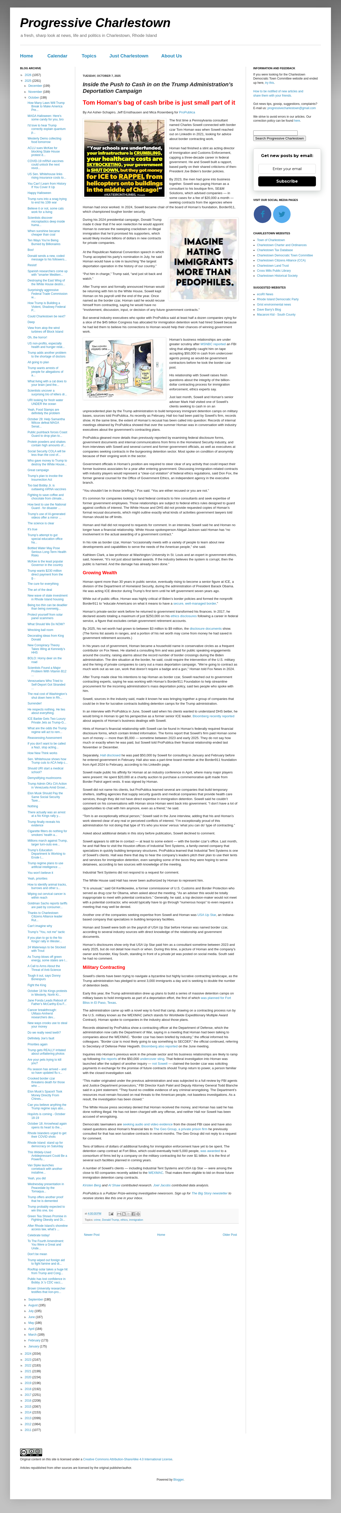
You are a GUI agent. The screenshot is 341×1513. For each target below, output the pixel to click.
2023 (28, 1359)
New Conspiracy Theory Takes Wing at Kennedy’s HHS (46, 648)
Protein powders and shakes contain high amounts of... (47, 443)
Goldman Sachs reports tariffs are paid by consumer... (47, 905)
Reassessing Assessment (45, 738)
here (297, 120)
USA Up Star (206, 915)
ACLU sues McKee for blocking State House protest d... (44, 151)
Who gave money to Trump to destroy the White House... (47, 462)
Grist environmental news (274, 304)
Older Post (230, 1235)
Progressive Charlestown (95, 23)
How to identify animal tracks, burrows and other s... (47, 886)
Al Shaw (114, 1185)
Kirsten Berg (92, 1185)
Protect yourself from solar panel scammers (45, 616)
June (32, 1317)
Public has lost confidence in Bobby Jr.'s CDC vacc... (46, 1280)
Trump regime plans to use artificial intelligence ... (45, 865)
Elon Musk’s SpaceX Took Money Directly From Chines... (45, 1095)
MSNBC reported (213, 344)
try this (269, 83)
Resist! (32, 265)
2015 (28, 1406)
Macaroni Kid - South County (276, 314)
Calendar (57, 55)
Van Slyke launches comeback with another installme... (45, 1169)
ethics (124, 1219)
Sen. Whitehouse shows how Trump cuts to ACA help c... (48, 760)
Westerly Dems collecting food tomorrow (44, 140)
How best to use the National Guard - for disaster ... (47, 506)
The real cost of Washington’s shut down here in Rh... (47, 695)
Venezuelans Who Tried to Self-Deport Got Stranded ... (46, 684)
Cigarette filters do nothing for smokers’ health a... (47, 832)
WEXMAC (155, 1173)
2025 (28, 81)
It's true (32, 529)
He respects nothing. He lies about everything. (46, 711)
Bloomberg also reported (159, 1046)
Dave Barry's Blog (269, 309)
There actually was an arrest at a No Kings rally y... (46, 814)
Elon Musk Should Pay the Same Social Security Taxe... (45, 796)
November (35, 92)
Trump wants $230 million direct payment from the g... (45, 574)
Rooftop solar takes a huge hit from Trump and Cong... (47, 1271)
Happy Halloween (39, 193)
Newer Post (92, 1235)
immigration (136, 1219)
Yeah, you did (37, 1178)
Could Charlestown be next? (46, 316)
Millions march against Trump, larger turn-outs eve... (47, 842)
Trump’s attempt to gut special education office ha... (45, 538)
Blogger (178, 1479)
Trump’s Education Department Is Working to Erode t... (46, 853)
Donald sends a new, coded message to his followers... (47, 257)
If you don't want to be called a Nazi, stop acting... (47, 745)
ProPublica (187, 112)
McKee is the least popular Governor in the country (45, 563)
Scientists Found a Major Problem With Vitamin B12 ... (47, 671)
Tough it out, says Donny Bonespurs (44, 977)
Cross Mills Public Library (274, 270)
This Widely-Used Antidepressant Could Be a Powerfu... (47, 1155)
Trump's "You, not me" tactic (46, 932)
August (33, 1305)
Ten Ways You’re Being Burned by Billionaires (44, 242)
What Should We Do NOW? (46, 624)
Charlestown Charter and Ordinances (282, 245)
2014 (28, 1412)
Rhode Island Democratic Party (278, 299)
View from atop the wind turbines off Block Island (45, 329)
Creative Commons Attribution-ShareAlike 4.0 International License (127, 1459)
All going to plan (38, 362)
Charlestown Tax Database (275, 250)
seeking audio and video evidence (148, 1124)
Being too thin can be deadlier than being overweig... (47, 606)
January (34, 1346)
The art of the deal (40, 590)
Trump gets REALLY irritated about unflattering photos (47, 1051)
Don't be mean (37, 1254)
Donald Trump (110, 1219)
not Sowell (159, 1063)
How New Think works (42, 753)
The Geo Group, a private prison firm (180, 1129)
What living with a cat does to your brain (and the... (47, 383)
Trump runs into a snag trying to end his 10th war (47, 200)
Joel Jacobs (162, 1185)
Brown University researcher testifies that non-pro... (46, 1290)
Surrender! (35, 703)
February (34, 1340)
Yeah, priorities (37, 878)
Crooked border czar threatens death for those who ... (46, 1082)
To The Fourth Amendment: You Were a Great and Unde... (46, 1244)
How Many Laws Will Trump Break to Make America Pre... (46, 106)
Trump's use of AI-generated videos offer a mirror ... (46, 515)
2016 (28, 1400)
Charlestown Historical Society (277, 275)
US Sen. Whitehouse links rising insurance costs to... (47, 175)
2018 (28, 1389)
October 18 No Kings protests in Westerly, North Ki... (47, 992)
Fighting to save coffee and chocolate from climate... (46, 496)
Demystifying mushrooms (44, 778)
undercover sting (152, 1059)
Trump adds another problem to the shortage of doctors (47, 354)
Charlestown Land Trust (273, 265)
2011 (28, 1430)
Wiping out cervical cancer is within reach (47, 895)
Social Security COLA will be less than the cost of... (46, 453)
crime (97, 1219)
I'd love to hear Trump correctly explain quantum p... (47, 129)
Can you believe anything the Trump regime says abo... (47, 1106)
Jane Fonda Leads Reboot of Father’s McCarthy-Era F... (47, 1002)
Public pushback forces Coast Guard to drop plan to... (47, 434)
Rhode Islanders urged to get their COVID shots (47, 1134)
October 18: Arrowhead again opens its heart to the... (47, 1125)
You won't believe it (40, 873)
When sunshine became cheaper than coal (44, 232)
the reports (109, 1059)
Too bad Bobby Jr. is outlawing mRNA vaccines (47, 487)
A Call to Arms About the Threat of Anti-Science (44, 967)
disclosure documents (206, 628)
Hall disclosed (110, 755)
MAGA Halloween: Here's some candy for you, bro (46, 117)
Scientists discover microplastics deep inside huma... (46, 221)
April (31, 1329)
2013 (28, 1418)
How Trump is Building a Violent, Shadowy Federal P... (47, 306)
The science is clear (41, 523)
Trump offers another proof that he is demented (45, 1198)
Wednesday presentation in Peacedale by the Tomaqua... (46, 1187)
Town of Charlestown (271, 240)
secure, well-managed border (194, 603)
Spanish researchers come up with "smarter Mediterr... (47, 272)
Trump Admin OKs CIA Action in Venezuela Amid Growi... (47, 785)
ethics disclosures (183, 616)
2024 (28, 1353)
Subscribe (287, 181)
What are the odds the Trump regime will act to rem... (47, 730)
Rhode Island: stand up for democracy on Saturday (45, 1144)
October (34, 97)
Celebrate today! (39, 1235)
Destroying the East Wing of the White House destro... (46, 282)
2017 (28, 1395)
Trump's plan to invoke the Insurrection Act (45, 477)
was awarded (210, 1151)
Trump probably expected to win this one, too (46, 1208)
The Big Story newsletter (210, 1193)
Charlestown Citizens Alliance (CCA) (281, 260)
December (35, 86)
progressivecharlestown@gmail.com (292, 108)
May (31, 1323)
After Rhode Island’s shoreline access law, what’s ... (48, 1227)
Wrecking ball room (40, 630)
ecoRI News (265, 294)
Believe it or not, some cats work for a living (46, 210)
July (31, 1311)
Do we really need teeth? (44, 1032)
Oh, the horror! (37, 337)
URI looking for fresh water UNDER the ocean (45, 401)
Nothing (33, 806)
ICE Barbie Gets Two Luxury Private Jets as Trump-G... (47, 720)
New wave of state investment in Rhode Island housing (47, 597)
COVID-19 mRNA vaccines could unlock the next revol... (45, 164)
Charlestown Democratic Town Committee (285, 255)
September (36, 1299)
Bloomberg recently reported (213, 716)
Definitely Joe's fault (41, 1038)
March (33, 1334)
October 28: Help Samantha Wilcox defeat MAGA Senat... (46, 422)
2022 (28, 1365)
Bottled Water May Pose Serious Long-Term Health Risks (47, 551)
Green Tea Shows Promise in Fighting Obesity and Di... (47, 1217)
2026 (28, 75)
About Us (171, 55)
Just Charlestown (128, 55)
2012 (28, 1424)
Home (26, 55)
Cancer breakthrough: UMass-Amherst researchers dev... (42, 1013)
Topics (89, 55)
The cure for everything (43, 584)
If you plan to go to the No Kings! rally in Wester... (45, 939)
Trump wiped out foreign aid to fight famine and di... (46, 1261)
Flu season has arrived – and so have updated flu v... (47, 1070)
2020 (28, 1377)
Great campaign (38, 470)
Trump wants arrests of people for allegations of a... (45, 371)
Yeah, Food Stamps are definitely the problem (44, 411)
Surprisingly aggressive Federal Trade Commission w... (47, 293)
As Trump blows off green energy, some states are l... (47, 958)
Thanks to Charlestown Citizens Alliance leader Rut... (45, 916)
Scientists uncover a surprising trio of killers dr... (47, 392)
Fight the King (37, 985)
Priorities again (37, 1044)
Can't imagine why (40, 926)
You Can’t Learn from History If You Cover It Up (47, 185)
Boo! (31, 250)
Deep (31, 322)
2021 (28, 1371)
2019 (28, 1383)
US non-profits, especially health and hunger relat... (46, 345)
